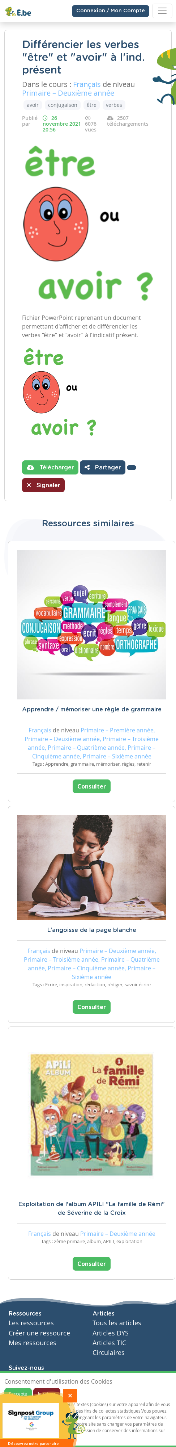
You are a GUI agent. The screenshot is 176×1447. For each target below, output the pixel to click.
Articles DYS (111, 1333)
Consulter (91, 786)
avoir (33, 104)
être (91, 104)
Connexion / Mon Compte (110, 10)
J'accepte (18, 1394)
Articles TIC (109, 1343)
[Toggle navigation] (162, 11)
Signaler (43, 485)
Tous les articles (117, 1323)
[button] (131, 467)
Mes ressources (32, 1343)
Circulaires (109, 1352)
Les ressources (31, 1323)
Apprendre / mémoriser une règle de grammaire (92, 709)
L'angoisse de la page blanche (91, 930)
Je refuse (47, 1394)
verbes (114, 104)
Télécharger (50, 467)
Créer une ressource (39, 1333)
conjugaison (62, 104)
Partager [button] (103, 467)
